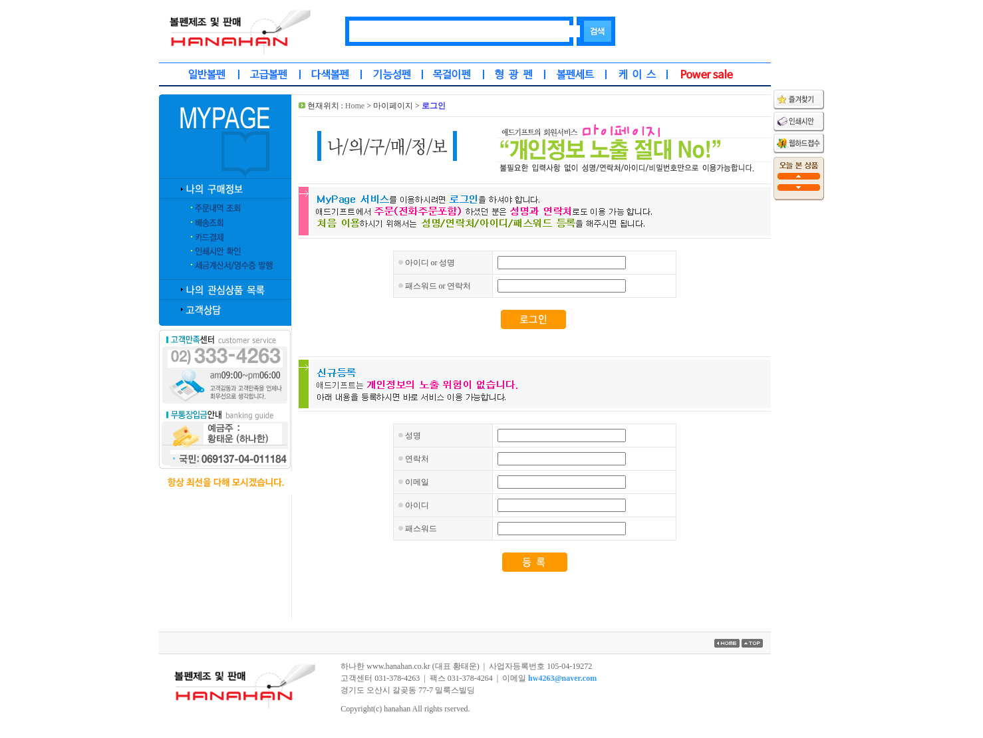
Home (354, 105)
